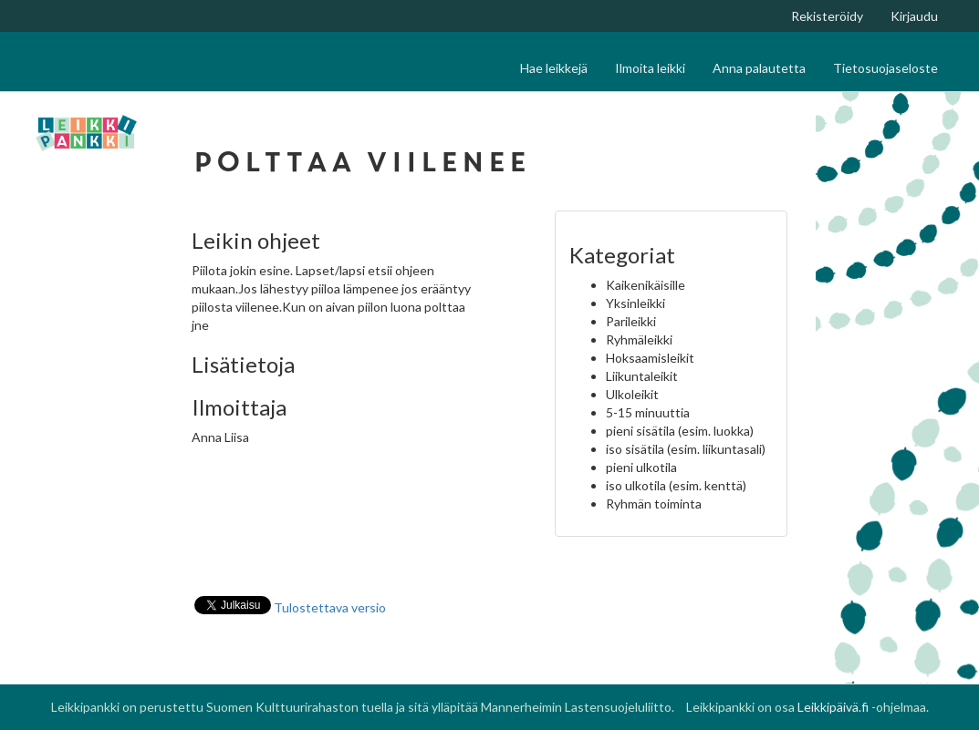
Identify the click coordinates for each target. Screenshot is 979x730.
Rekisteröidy (827, 16)
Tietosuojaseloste (885, 68)
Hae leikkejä (554, 68)
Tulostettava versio (330, 607)
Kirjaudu (914, 16)
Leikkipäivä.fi (833, 707)
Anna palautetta (759, 68)
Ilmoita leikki (650, 68)
